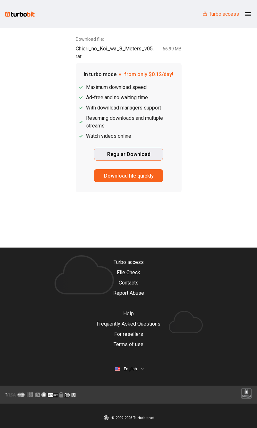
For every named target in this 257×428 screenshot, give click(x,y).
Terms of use (128, 344)
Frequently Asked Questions (128, 324)
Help (128, 313)
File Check (128, 272)
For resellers (128, 334)
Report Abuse (128, 293)
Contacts (129, 283)
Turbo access (220, 14)
